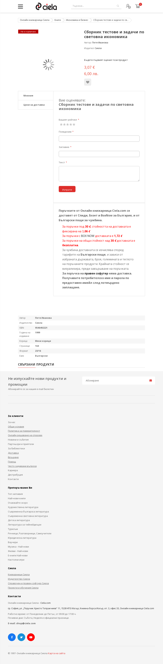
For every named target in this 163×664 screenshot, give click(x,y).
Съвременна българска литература (28, 511)
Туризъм (13, 529)
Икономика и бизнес (77, 20)
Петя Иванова (100, 42)
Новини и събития (18, 439)
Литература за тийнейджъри (24, 524)
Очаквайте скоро (18, 502)
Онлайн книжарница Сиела (34, 20)
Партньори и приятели (21, 444)
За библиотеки (16, 448)
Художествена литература (23, 507)
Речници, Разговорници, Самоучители (29, 533)
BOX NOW (87, 236)
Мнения (28, 95)
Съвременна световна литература (28, 516)
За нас (11, 422)
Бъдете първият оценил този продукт (106, 60)
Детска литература (19, 520)
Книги (58, 20)
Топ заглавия (15, 493)
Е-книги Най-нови (18, 555)
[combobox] (96, 6)
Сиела (98, 48)
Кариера (13, 470)
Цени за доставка (34, 104)
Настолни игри (16, 559)
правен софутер (96, 273)
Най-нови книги (17, 498)
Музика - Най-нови (18, 546)
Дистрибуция (15, 474)
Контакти (13, 479)
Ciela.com (45, 602)
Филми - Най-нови (18, 551)
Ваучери (13, 542)
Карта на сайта (56, 653)
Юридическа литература (22, 537)
